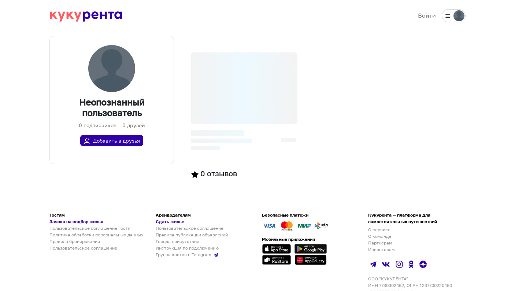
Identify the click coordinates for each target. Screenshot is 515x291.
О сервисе (379, 229)
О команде (379, 236)
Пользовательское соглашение (83, 248)
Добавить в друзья (112, 140)
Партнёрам (380, 243)
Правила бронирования (74, 241)
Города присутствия (177, 241)
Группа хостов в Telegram (188, 254)
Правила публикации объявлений (192, 234)
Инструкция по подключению (187, 248)
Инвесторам (381, 249)
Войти (427, 15)
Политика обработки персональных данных (96, 234)
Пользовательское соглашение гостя (89, 228)
